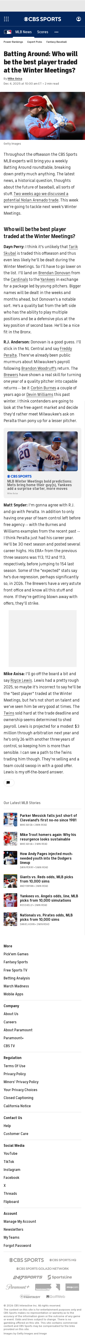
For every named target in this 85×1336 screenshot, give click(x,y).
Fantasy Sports (16, 962)
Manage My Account (20, 1221)
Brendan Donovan (54, 272)
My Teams (11, 1237)
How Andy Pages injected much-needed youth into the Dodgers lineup (46, 858)
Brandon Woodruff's (38, 368)
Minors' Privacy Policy (21, 1082)
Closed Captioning (18, 1098)
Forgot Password (17, 1245)
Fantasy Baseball (56, 41)
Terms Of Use (14, 1066)
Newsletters (13, 1229)
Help (7, 1126)
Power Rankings (13, 41)
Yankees (47, 279)
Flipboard (11, 1202)
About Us (11, 1014)
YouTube (10, 1153)
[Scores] (42, 32)
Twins (9, 713)
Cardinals (19, 279)
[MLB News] (23, 32)
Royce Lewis (21, 680)
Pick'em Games (16, 954)
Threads (10, 1193)
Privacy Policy (15, 1074)
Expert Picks (34, 41)
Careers (10, 1022)
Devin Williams (39, 394)
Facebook (11, 1177)
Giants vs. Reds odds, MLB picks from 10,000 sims (46, 879)
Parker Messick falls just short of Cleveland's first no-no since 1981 (48, 817)
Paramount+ (14, 1038)
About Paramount (18, 1030)
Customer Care (16, 1134)
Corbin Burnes (43, 387)
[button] (56, 32)
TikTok (9, 1162)
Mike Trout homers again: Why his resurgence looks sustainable (48, 837)
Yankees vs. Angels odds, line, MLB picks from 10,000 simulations (49, 898)
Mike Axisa (15, 79)
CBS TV (9, 1046)
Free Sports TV (15, 970)
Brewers (11, 374)
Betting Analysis (17, 978)
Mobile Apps (13, 994)
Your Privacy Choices (20, 1090)
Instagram (12, 1169)
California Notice (17, 1106)
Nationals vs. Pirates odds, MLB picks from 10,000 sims (46, 917)
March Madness (16, 986)
